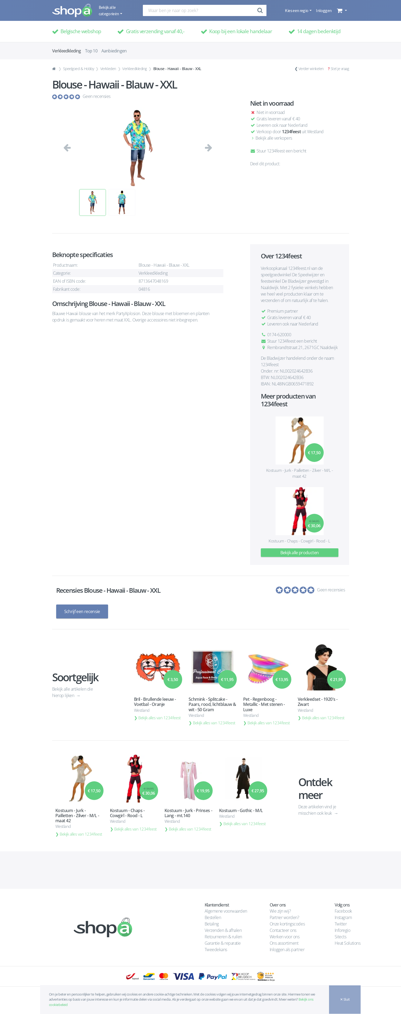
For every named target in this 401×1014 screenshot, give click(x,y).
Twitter (341, 924)
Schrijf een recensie (82, 611)
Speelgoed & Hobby (78, 68)
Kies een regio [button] (297, 10)
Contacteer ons (283, 930)
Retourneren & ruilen (223, 937)
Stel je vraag (340, 68)
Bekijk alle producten (299, 553)
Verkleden (108, 68)
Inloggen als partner (287, 949)
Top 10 (91, 51)
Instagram (343, 917)
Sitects (341, 937)
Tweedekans (216, 949)
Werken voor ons (285, 937)
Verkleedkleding (134, 68)
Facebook (343, 911)
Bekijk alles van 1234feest (159, 717)
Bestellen (213, 917)
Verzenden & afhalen (223, 930)
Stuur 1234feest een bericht (278, 151)
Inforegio (343, 930)
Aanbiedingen (114, 51)
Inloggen (323, 10)
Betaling (212, 924)
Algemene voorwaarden (226, 911)
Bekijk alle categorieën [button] (109, 10)
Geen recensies (96, 96)
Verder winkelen (311, 68)
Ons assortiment (284, 943)
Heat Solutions (348, 943)
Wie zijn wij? (280, 911)
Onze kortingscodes (287, 924)
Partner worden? (284, 917)
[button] (341, 10)
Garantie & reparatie (223, 943)
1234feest (291, 132)
